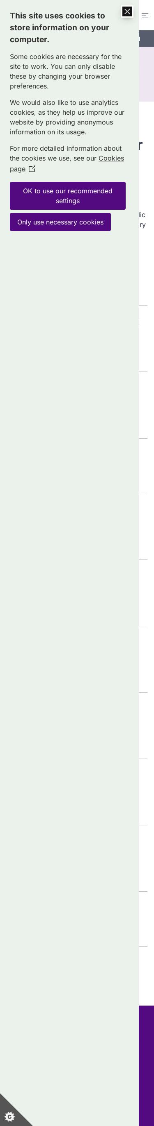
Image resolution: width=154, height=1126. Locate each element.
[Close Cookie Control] (127, 11)
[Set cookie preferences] (16, 1109)
